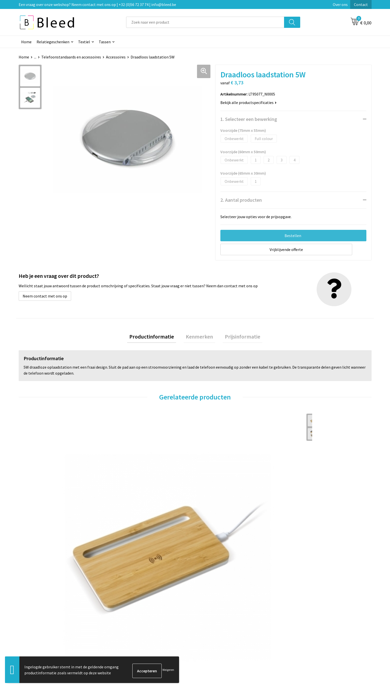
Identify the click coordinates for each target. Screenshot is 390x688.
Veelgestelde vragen (131, 603)
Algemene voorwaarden (309, 595)
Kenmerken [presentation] (199, 337)
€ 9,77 (36, 518)
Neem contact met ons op (45, 296)
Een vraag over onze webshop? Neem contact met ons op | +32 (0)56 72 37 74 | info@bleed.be (97, 4)
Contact (361, 4)
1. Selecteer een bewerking (248, 119)
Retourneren (212, 618)
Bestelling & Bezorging (221, 603)
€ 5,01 (124, 511)
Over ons (340, 4)
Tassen (105, 41)
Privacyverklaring (303, 610)
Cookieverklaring (303, 603)
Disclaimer (298, 618)
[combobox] (205, 22)
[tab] (156, 337)
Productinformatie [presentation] (156, 337)
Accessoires (116, 56)
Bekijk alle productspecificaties (248, 102)
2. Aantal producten (241, 200)
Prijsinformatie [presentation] (238, 337)
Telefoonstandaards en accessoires (71, 56)
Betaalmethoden (216, 610)
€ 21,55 (213, 518)
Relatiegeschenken (53, 41)
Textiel (84, 41)
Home (26, 41)
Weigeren (168, 671)
